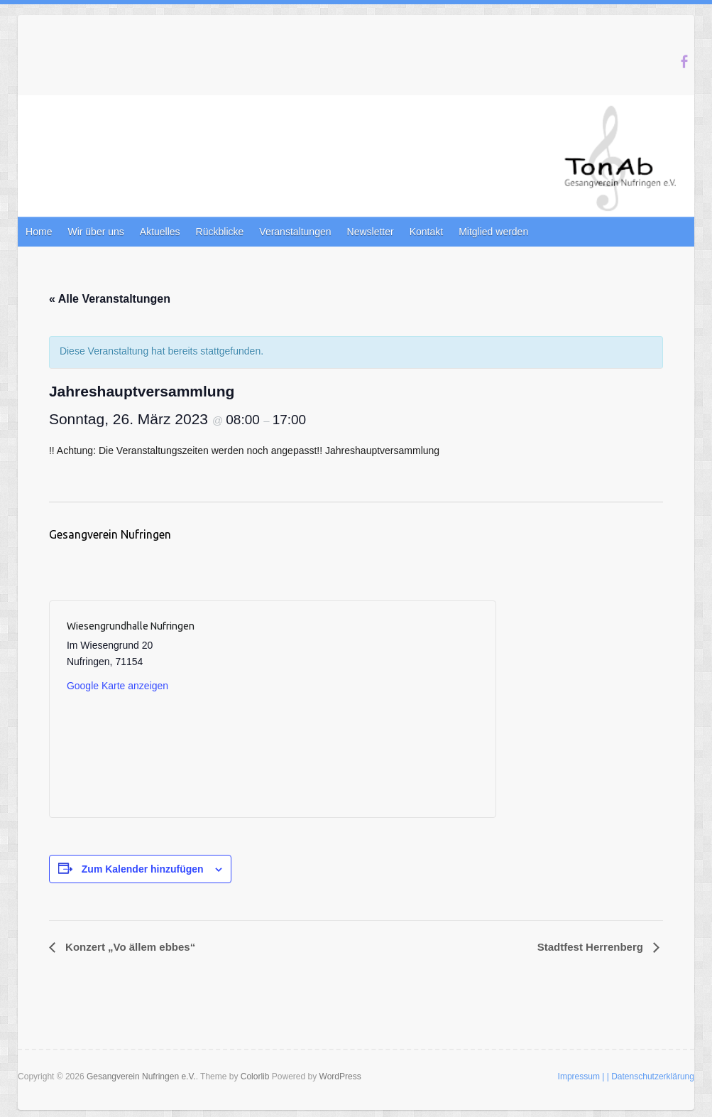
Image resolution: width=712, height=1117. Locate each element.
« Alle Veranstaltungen (109, 299)
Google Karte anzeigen (117, 685)
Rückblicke (220, 231)
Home (39, 231)
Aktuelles (160, 231)
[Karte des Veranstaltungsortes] (374, 709)
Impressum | (581, 1076)
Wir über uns (95, 231)
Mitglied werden (493, 231)
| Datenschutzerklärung (650, 1076)
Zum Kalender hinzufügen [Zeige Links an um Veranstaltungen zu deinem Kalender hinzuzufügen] (143, 869)
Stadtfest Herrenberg (591, 947)
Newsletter (370, 231)
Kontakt (426, 231)
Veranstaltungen (295, 231)
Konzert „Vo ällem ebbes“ (128, 947)
